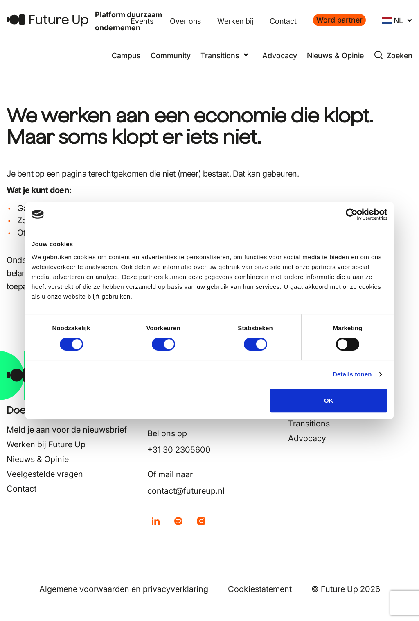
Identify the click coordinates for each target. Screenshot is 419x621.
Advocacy (279, 55)
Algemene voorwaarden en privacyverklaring (123, 589)
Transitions (309, 423)
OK (328, 400)
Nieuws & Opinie (335, 55)
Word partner (339, 20)
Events (142, 21)
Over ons (185, 21)
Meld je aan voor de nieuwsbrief (67, 430)
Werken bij (235, 21)
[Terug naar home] (47, 20)
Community (171, 55)
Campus (126, 55)
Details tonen (352, 374)
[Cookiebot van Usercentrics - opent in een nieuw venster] (351, 214)
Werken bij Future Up (46, 444)
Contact (283, 21)
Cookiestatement (260, 589)
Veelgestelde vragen (45, 474)
